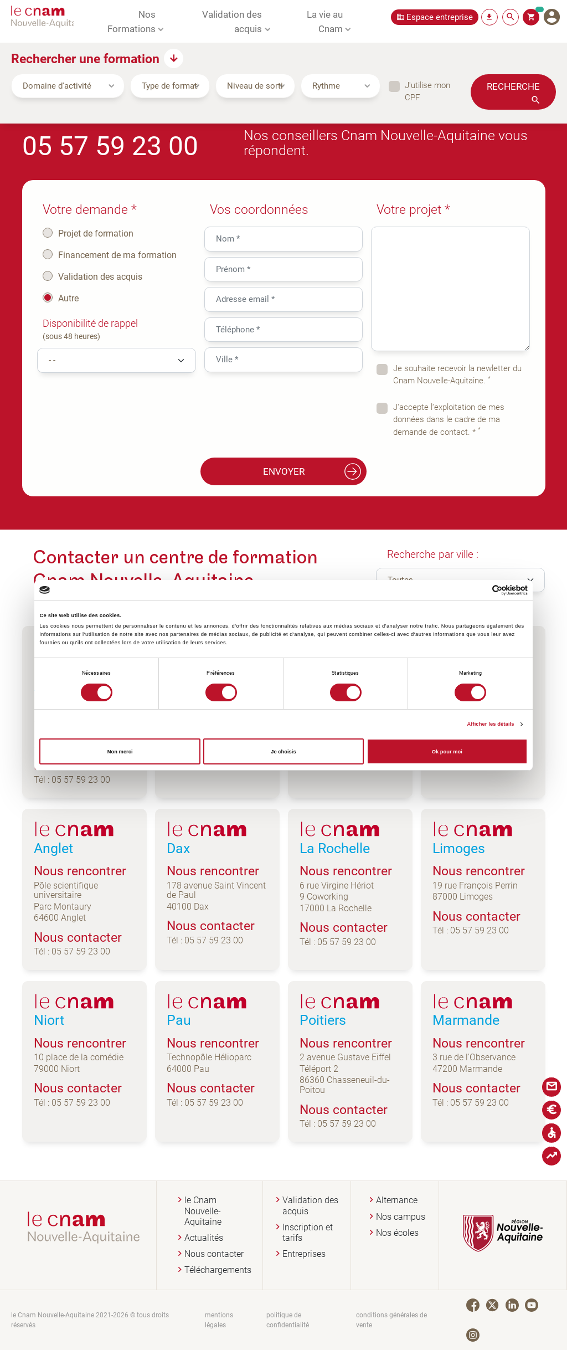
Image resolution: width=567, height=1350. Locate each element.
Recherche (513, 86)
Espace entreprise (439, 17)
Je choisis (283, 751)
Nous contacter (214, 1254)
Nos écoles (397, 1233)
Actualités (203, 1238)
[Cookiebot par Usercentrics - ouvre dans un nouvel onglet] (479, 590)
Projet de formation (95, 233)
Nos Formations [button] (131, 21)
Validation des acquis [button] (232, 21)
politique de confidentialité (287, 1320)
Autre (68, 298)
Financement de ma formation (117, 254)
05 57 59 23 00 (110, 144)
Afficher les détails (490, 724)
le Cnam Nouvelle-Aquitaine (202, 1210)
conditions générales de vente (391, 1320)
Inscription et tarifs (307, 1232)
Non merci (120, 751)
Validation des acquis (100, 276)
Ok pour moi (447, 751)
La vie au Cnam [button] (325, 21)
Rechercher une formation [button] (85, 58)
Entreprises (304, 1254)
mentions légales (219, 1320)
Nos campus (400, 1217)
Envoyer (312, 471)
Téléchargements (217, 1270)
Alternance (396, 1200)
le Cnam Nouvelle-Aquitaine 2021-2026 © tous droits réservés (90, 1320)
